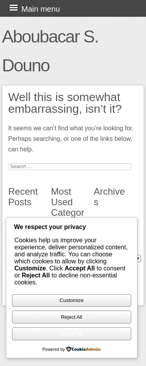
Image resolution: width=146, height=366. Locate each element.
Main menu (40, 9)
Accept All (71, 334)
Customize (71, 300)
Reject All (71, 317)
